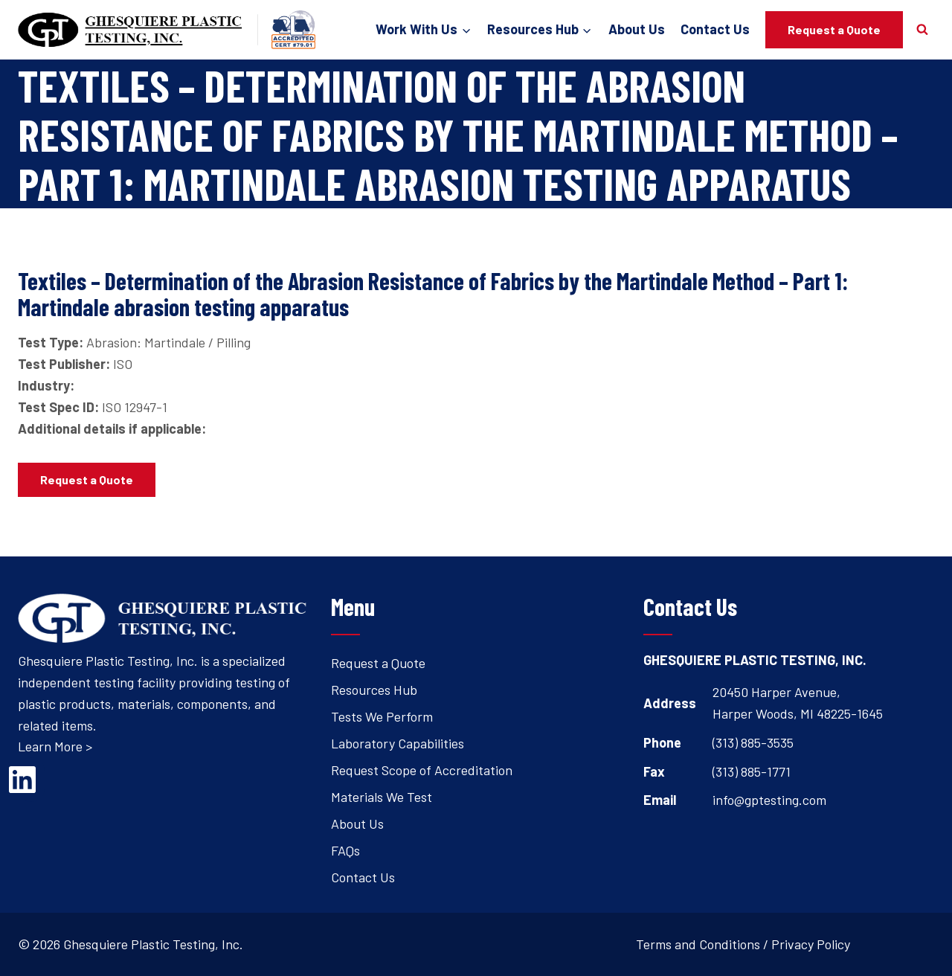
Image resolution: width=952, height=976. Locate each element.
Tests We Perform (382, 716)
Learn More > (55, 746)
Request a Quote (834, 29)
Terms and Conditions (698, 944)
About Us (636, 29)
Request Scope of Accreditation (421, 770)
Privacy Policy (810, 944)
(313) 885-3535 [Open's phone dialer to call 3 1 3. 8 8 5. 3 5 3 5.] (753, 742)
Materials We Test (381, 797)
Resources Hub (374, 689)
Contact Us (715, 29)
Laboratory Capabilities (397, 743)
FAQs (345, 850)
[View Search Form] (922, 30)
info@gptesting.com (769, 800)
